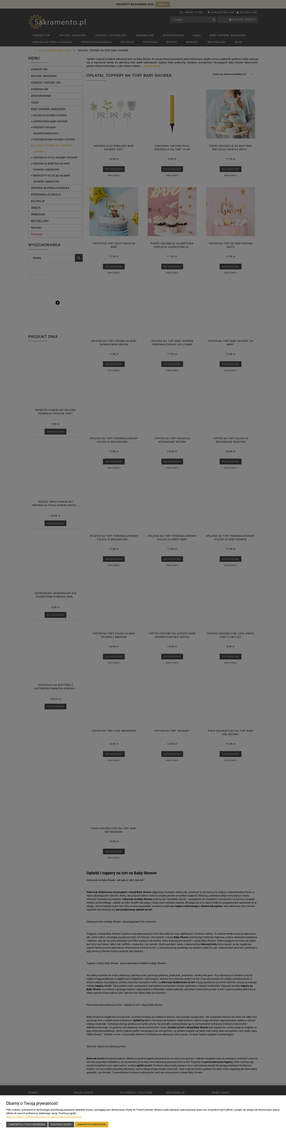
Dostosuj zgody (61, 1124)
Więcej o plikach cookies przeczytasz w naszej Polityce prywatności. (44, 1116)
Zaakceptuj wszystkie (91, 1124)
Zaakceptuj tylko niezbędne (27, 1124)
